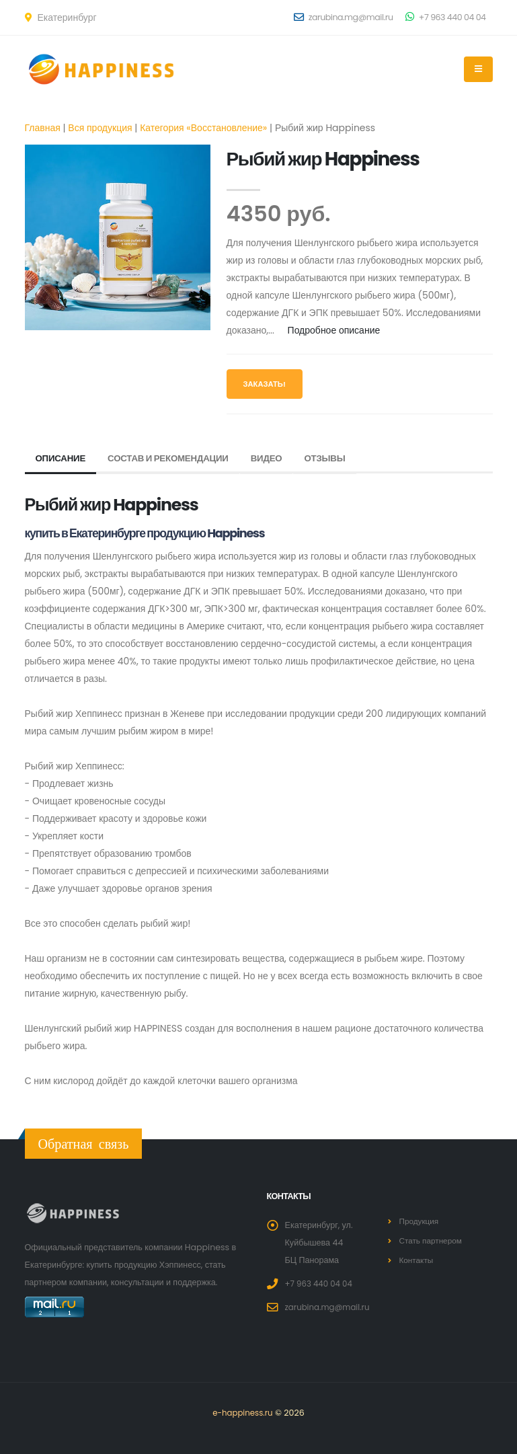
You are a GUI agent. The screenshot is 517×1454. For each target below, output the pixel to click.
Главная (43, 128)
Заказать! (264, 384)
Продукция (420, 1221)
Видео (276, 458)
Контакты (417, 1260)
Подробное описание (334, 330)
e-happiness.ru (242, 1412)
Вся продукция (100, 128)
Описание (62, 458)
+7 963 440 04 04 (445, 17)
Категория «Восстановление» (203, 128)
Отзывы (337, 458)
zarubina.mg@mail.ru (343, 17)
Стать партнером (433, 1240)
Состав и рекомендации (174, 458)
